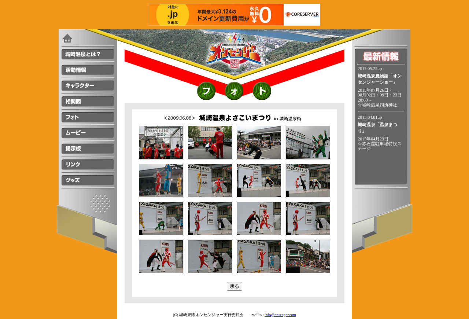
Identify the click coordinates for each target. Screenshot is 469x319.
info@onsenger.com (280, 315)
